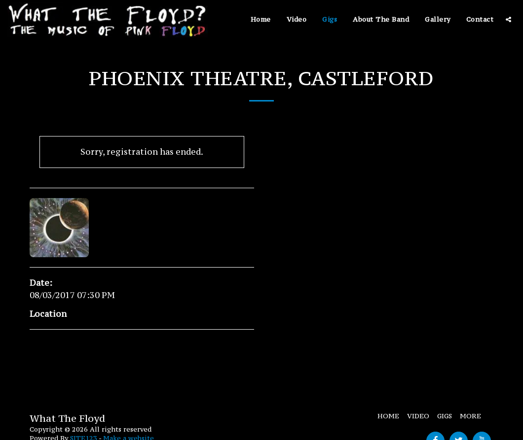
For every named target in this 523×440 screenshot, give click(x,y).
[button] (508, 19)
